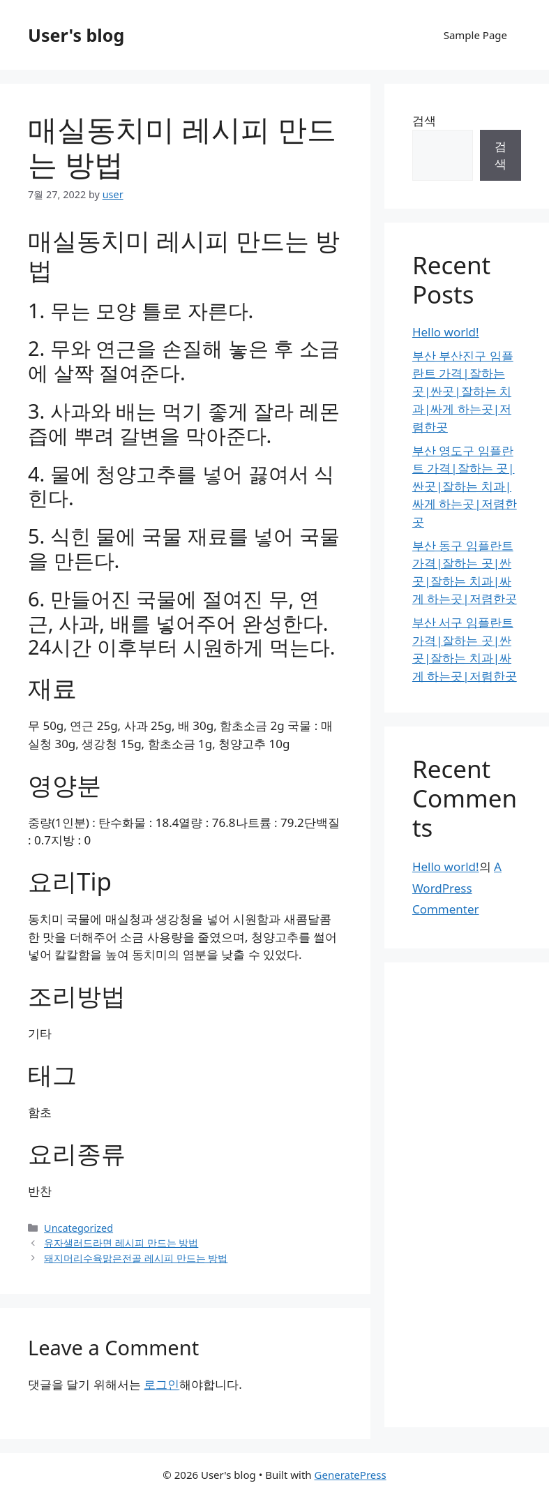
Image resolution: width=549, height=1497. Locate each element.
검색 (424, 120)
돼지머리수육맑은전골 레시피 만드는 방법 (135, 1258)
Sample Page (475, 35)
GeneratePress (350, 1475)
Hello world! (445, 332)
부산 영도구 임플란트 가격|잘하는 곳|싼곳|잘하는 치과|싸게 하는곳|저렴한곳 (464, 486)
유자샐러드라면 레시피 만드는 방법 (121, 1242)
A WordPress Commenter (457, 887)
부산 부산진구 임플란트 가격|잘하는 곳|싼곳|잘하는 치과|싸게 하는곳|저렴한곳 (462, 391)
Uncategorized (78, 1228)
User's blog (76, 35)
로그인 (161, 1384)
